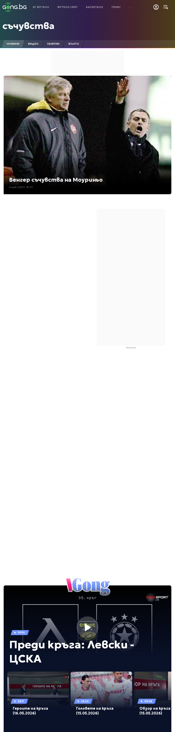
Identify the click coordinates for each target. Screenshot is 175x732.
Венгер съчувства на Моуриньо (56, 179)
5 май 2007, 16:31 (21, 187)
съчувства (28, 25)
